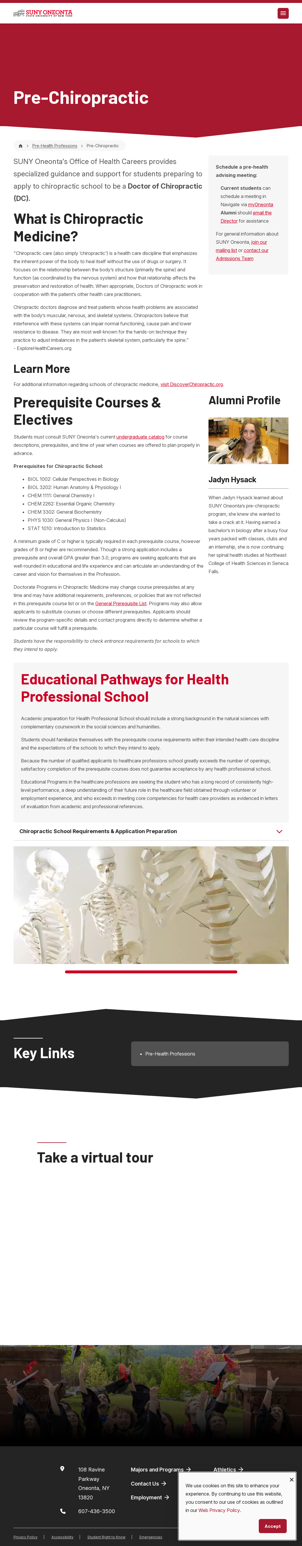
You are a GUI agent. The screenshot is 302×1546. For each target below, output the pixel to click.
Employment (150, 1497)
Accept (273, 1526)
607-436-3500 (96, 1511)
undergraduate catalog (140, 437)
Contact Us (149, 1483)
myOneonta (260, 204)
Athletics (228, 1469)
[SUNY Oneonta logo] (43, 13)
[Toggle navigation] (283, 13)
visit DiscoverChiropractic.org (192, 384)
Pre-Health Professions (54, 145)
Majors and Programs (161, 1469)
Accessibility (62, 1537)
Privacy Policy (26, 1537)
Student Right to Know (106, 1537)
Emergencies (150, 1537)
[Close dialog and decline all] (291, 1475)
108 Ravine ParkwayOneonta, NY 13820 (94, 1483)
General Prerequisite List (120, 603)
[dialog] (237, 1506)
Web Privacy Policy (219, 1510)
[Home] (20, 145)
